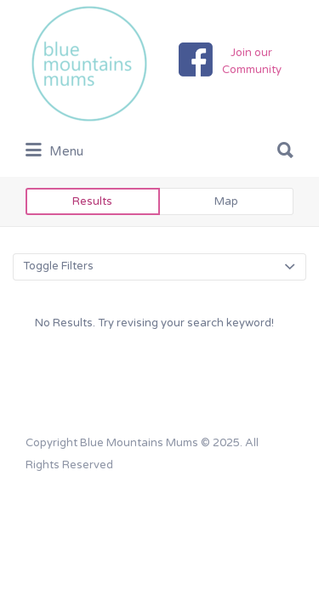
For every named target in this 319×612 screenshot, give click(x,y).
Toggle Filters (58, 266)
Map (226, 201)
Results (92, 201)
